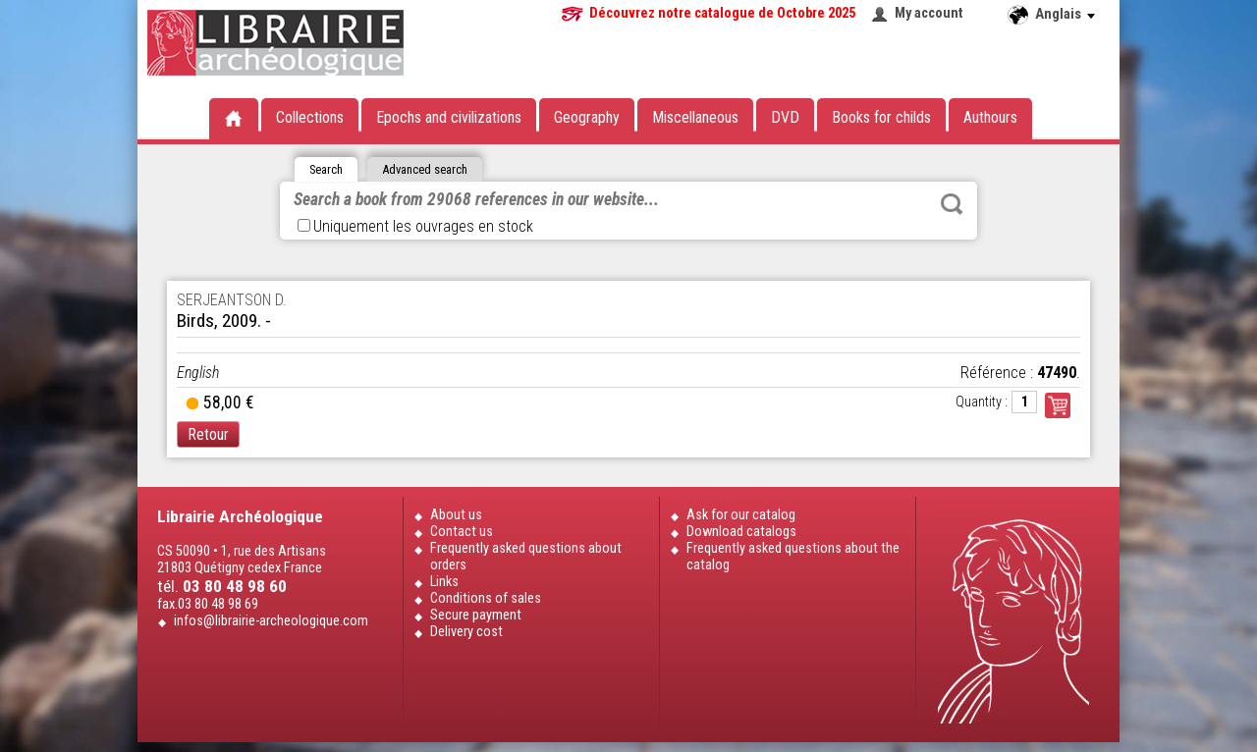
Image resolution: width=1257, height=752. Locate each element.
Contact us (461, 531)
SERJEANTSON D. (232, 300)
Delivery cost (466, 631)
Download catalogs (741, 531)
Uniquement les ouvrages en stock (415, 226)
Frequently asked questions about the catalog (793, 556)
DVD (785, 117)
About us (456, 515)
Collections (310, 117)
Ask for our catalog (740, 515)
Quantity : (982, 402)
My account (929, 13)
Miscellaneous (695, 117)
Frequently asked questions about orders (526, 556)
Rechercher (951, 204)
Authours (990, 117)
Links (444, 581)
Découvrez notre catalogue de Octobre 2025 (722, 13)
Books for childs (881, 117)
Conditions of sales (485, 598)
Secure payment (475, 615)
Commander (1057, 405)
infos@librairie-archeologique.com (271, 621)
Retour (208, 434)
